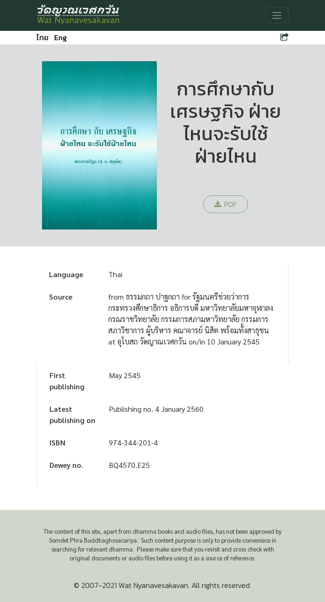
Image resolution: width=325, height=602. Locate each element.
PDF (225, 204)
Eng (60, 37)
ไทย (42, 37)
